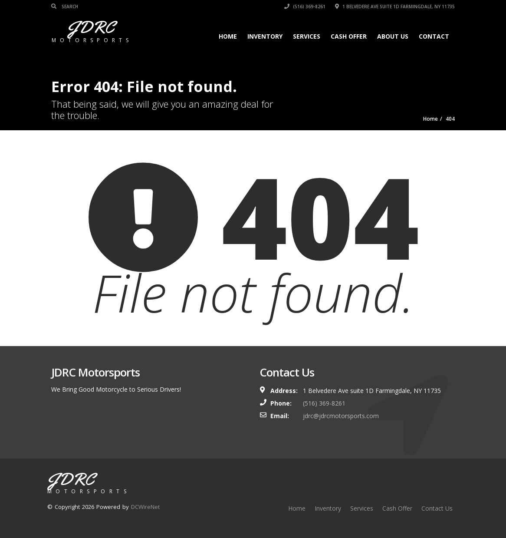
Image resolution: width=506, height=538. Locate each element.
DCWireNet (145, 507)
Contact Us (437, 508)
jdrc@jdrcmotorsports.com (341, 416)
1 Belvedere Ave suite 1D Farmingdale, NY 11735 (395, 6)
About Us (392, 36)
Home (228, 36)
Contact (434, 36)
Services (306, 36)
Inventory (265, 36)
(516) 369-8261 (304, 6)
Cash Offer (349, 36)
